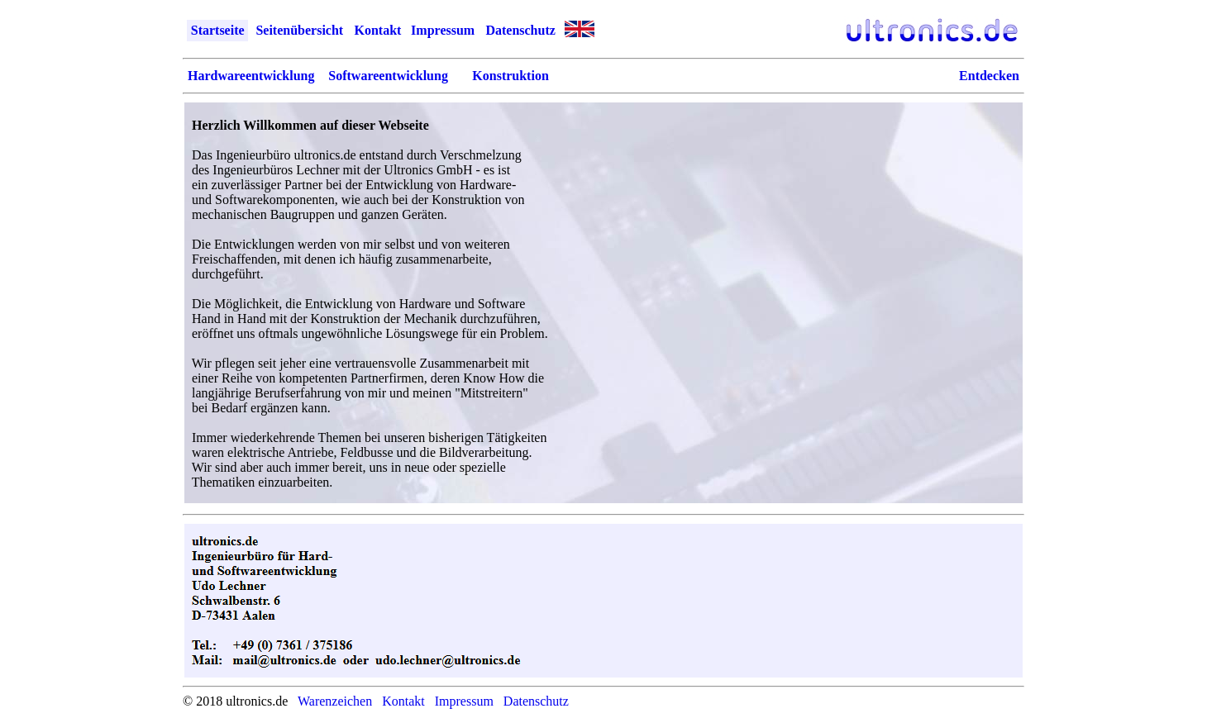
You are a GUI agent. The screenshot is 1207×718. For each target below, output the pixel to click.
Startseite (218, 30)
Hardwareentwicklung (251, 76)
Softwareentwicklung (388, 76)
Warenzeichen (335, 701)
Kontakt (377, 30)
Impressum (443, 30)
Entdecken (989, 76)
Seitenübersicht (299, 30)
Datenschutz (520, 30)
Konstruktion (510, 76)
